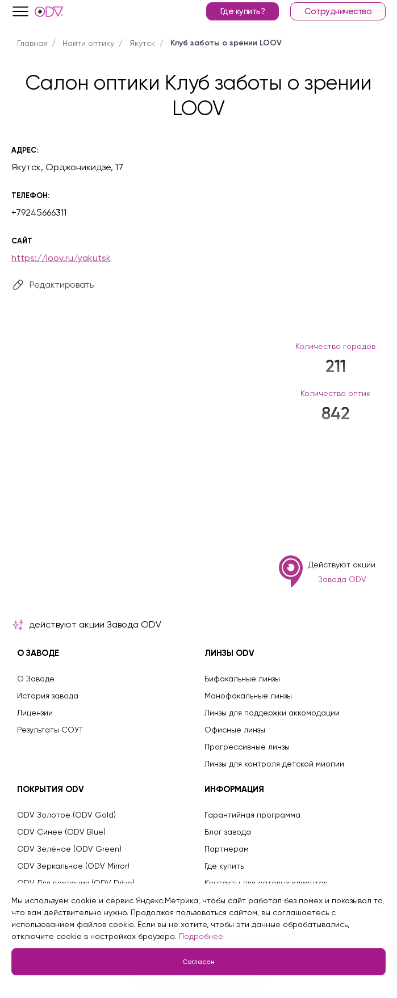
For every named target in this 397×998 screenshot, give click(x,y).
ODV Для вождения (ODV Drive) (76, 882)
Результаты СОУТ (50, 729)
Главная (32, 43)
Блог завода (227, 831)
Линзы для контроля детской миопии (274, 763)
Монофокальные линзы (248, 695)
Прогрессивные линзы (247, 746)
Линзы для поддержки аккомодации (272, 712)
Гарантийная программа (252, 814)
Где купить (224, 865)
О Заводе (36, 678)
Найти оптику (88, 43)
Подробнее (201, 936)
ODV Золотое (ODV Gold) (66, 814)
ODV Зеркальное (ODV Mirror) (73, 865)
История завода (47, 695)
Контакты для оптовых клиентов (266, 882)
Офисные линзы (234, 729)
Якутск (142, 43)
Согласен (198, 962)
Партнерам (226, 848)
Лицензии (35, 712)
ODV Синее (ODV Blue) (61, 831)
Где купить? (242, 11)
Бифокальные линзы (242, 678)
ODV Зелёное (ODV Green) (69, 848)
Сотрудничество (337, 11)
